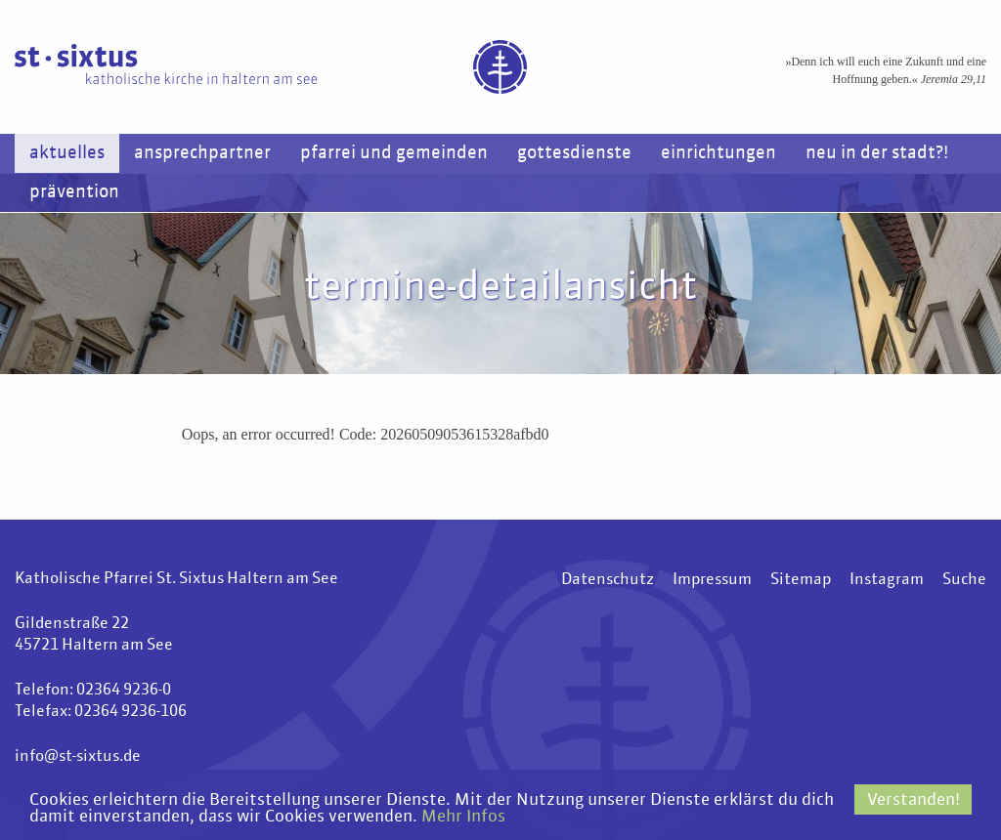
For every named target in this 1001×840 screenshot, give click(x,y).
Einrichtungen (718, 153)
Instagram (886, 580)
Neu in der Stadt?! (876, 153)
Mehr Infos (463, 817)
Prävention (74, 192)
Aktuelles (67, 153)
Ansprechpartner (202, 153)
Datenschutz (607, 580)
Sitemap (800, 580)
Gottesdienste (574, 153)
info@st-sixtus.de (78, 757)
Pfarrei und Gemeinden (394, 153)
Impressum (712, 580)
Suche (964, 580)
